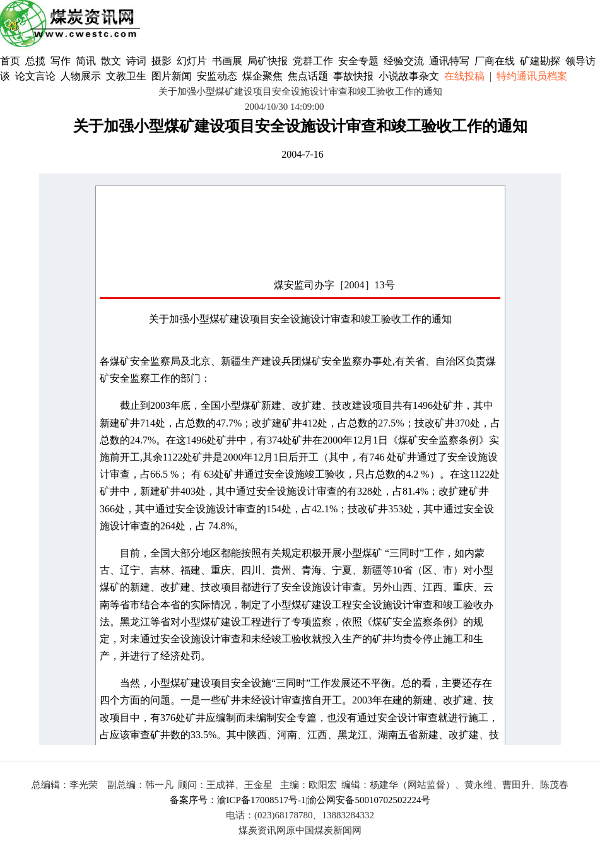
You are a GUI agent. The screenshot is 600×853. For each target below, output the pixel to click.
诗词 (137, 61)
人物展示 (81, 76)
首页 (10, 61)
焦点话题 (308, 76)
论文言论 (35, 76)
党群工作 (313, 61)
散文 (112, 61)
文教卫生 (126, 76)
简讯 (86, 61)
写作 (60, 61)
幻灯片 (192, 61)
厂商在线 (494, 61)
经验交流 (404, 61)
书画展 (227, 61)
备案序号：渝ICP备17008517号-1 (238, 800)
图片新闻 (171, 76)
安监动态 (217, 76)
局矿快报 (267, 61)
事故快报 (353, 76)
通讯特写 (449, 61)
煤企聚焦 (262, 76)
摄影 (162, 61)
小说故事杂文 (409, 76)
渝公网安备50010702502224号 (368, 800)
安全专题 (358, 61)
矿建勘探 (540, 61)
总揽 (35, 61)
